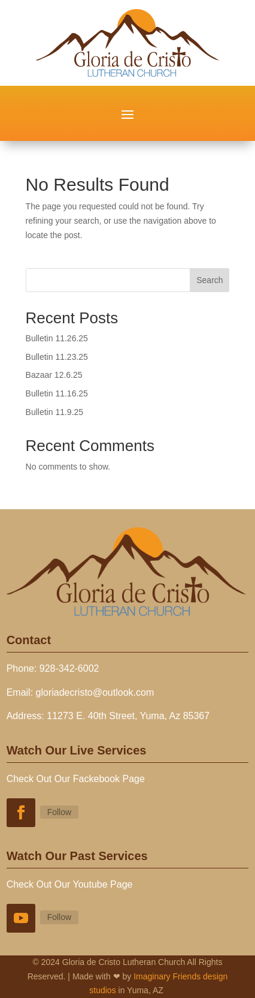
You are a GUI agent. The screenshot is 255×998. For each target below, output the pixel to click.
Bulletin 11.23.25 (57, 357)
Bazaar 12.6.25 (54, 375)
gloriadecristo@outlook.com (95, 692)
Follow (59, 812)
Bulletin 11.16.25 (57, 393)
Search (209, 280)
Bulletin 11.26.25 (57, 338)
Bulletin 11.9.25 (55, 412)
